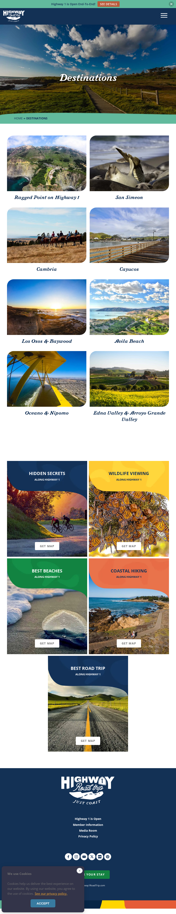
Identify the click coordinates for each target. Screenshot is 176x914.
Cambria (47, 269)
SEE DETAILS (108, 4)
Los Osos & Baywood (47, 341)
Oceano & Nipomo (47, 413)
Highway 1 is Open (88, 819)
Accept (43, 903)
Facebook (68, 856)
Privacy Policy (88, 836)
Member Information (88, 825)
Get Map (47, 546)
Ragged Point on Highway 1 (46, 197)
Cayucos (129, 269)
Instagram (76, 856)
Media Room (88, 830)
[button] (171, 4)
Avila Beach (129, 341)
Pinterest (107, 856)
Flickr (99, 856)
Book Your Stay (90, 874)
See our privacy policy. (51, 893)
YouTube (84, 856)
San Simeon (129, 197)
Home (18, 118)
